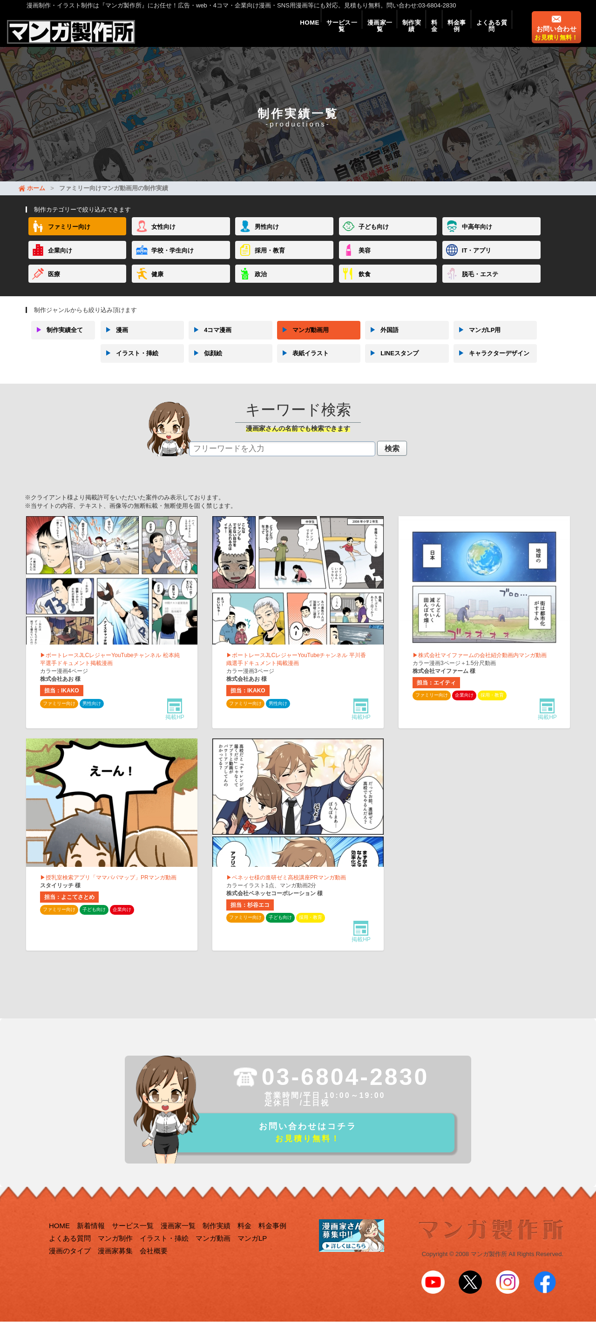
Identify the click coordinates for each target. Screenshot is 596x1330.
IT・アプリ (477, 259)
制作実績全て (57, 339)
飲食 (365, 282)
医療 (54, 282)
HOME (262, 33)
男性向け (267, 236)
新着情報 (91, 1238)
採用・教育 (270, 259)
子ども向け (374, 236)
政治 (261, 282)
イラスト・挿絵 (129, 362)
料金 (415, 33)
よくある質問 (487, 33)
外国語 (382, 339)
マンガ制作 (115, 1250)
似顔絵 (205, 362)
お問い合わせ (556, 39)
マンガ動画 (213, 1250)
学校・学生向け (172, 259)
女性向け (163, 236)
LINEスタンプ (392, 362)
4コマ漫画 (210, 339)
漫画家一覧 (347, 33)
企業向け (60, 259)
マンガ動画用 (303, 339)
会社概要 (154, 1263)
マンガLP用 (477, 339)
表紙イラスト (303, 362)
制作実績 (386, 33)
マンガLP (252, 1250)
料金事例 (445, 33)
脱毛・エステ (480, 282)
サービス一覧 (301, 33)
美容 (365, 259)
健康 (157, 282)
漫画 (114, 339)
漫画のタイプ (70, 1263)
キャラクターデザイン (491, 362)
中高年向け (477, 236)
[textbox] (282, 457)
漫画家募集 (115, 1263)
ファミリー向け (69, 236)
